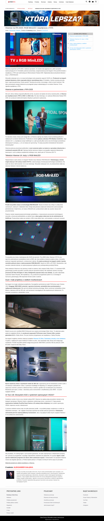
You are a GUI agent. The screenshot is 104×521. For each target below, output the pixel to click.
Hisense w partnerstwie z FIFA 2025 (79, 36)
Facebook (85, 495)
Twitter (84, 502)
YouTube (85, 500)
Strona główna (21, 8)
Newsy (55, 2)
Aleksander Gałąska (14, 30)
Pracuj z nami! (10, 513)
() (43, 30)
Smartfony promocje (49, 500)
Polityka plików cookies (12, 502)
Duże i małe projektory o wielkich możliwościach (78, 44)
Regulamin (9, 505)
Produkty (37, 2)
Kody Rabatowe (70, 2)
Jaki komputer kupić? (49, 505)
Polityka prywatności (12, 500)
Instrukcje (61, 2)
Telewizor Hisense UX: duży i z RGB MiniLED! (79, 39)
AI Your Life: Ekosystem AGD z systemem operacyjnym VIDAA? (80, 48)
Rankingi (30, 2)
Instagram (85, 505)
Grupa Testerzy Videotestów (90, 497)
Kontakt (8, 507)
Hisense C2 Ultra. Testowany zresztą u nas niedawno (49, 338)
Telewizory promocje (49, 495)
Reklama (9, 497)
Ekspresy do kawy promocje (51, 497)
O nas (8, 510)
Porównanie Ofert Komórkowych (52, 502)
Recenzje (43, 2)
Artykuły (50, 2)
